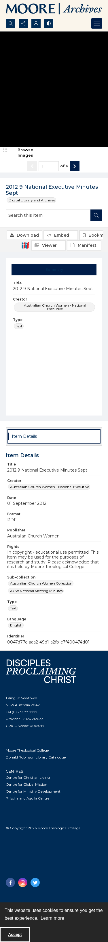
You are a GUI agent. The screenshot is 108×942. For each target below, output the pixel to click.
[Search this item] (48, 215)
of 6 (64, 166)
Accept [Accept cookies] (15, 934)
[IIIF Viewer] (48, 245)
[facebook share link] (10, 882)
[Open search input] (10, 23)
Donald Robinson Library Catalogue (36, 757)
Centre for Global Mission (26, 784)
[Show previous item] (32, 166)
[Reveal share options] (23, 23)
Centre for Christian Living (28, 777)
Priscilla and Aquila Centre (27, 798)
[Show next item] (74, 166)
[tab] (54, 269)
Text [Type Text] (19, 326)
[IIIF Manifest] (84, 245)
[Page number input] (49, 166)
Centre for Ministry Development (33, 791)
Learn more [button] (52, 918)
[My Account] (36, 23)
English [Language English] (16, 625)
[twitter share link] (35, 882)
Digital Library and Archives (32, 200)
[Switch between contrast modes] (48, 23)
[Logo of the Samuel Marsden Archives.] (54, 9)
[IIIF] (25, 245)
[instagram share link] (22, 882)
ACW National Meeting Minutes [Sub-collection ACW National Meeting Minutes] (36, 591)
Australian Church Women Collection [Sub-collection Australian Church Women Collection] (41, 583)
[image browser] (21, 152)
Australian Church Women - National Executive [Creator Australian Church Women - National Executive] (55, 307)
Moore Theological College (27, 750)
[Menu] (96, 23)
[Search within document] (96, 215)
